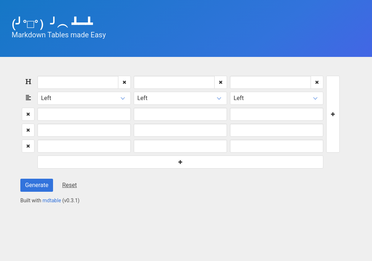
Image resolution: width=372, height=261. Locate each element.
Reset (69, 185)
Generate (36, 185)
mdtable (52, 200)
